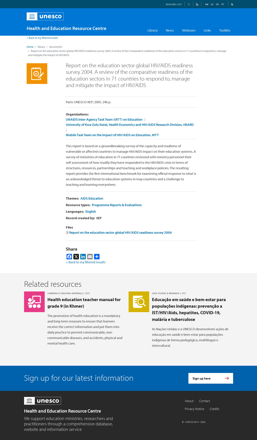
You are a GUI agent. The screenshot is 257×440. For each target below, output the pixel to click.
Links (207, 30)
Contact (204, 401)
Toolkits (224, 30)
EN (206, 4)
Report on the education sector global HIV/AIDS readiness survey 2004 (120, 232)
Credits (214, 409)
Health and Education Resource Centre (62, 411)
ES (212, 4)
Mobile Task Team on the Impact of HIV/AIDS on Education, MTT (112, 135)
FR (217, 4)
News (170, 30)
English (90, 211)
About (189, 401)
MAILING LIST (174, 4)
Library (152, 30)
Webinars (188, 30)
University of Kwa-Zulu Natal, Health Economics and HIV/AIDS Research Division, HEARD (130, 124)
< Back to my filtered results (42, 37)
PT (222, 4)
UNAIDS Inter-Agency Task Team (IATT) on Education (104, 119)
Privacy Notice (194, 409)
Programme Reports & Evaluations (117, 205)
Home (30, 46)
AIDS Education (91, 198)
